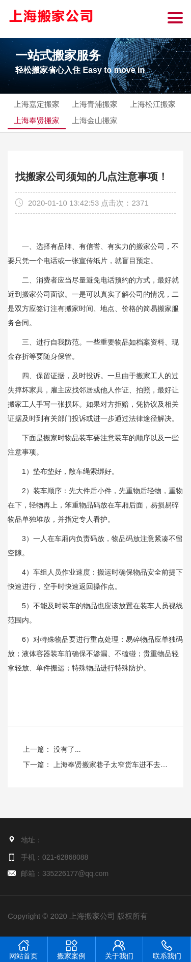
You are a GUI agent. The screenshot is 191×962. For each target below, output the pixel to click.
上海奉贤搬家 (37, 120)
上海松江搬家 (153, 104)
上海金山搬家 (95, 120)
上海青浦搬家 (95, 104)
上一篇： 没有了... (52, 749)
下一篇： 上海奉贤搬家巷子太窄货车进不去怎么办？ (95, 766)
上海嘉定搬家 (37, 104)
